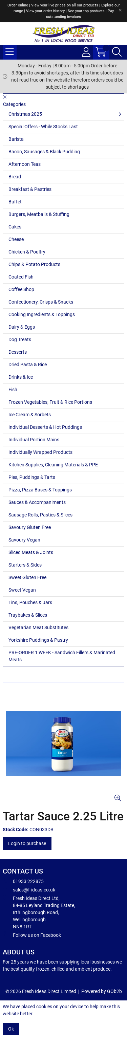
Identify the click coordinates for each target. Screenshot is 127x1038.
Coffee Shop (21, 289)
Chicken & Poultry (26, 252)
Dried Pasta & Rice (27, 364)
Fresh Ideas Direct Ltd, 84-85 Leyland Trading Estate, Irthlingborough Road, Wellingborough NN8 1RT (39, 912)
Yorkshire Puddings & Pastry (38, 640)
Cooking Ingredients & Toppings (41, 314)
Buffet (15, 201)
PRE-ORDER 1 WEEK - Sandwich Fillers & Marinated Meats (61, 656)
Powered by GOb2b (101, 991)
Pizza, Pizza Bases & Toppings (40, 489)
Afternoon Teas (24, 164)
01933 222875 (23, 881)
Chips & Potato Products (34, 264)
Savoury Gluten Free (29, 527)
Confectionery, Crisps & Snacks (40, 302)
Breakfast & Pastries (29, 189)
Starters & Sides (25, 565)
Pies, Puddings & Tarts (31, 477)
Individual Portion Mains (33, 439)
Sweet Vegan (22, 590)
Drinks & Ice (20, 377)
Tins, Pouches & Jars (30, 602)
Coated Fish (21, 277)
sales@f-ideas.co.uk (29, 889)
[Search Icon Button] (116, 52)
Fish (12, 389)
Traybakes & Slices (27, 615)
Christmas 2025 (25, 114)
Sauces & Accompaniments (37, 502)
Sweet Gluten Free (27, 577)
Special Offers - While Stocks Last (43, 126)
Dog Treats (19, 339)
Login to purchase (27, 843)
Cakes (14, 226)
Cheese (16, 239)
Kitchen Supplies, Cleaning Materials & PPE (53, 464)
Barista (16, 139)
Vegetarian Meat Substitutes (38, 627)
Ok (11, 1029)
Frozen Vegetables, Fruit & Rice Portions (50, 402)
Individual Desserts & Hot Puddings (45, 427)
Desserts (17, 352)
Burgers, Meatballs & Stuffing (38, 214)
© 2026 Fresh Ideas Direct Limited (40, 991)
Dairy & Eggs (21, 327)
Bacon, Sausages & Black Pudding (44, 151)
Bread (14, 176)
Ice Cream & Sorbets (29, 414)
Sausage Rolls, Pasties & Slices (40, 514)
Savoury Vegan (24, 540)
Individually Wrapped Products (40, 452)
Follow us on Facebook (32, 935)
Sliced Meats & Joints (30, 552)
